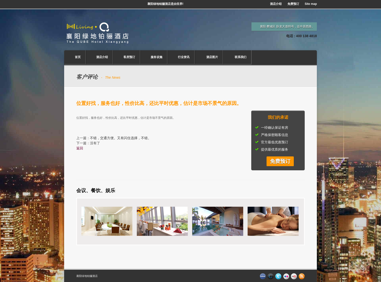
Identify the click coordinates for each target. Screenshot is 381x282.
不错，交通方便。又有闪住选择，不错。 (120, 138)
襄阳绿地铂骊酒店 (87, 275)
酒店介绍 (276, 4)
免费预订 (293, 4)
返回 (79, 148)
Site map (311, 4)
